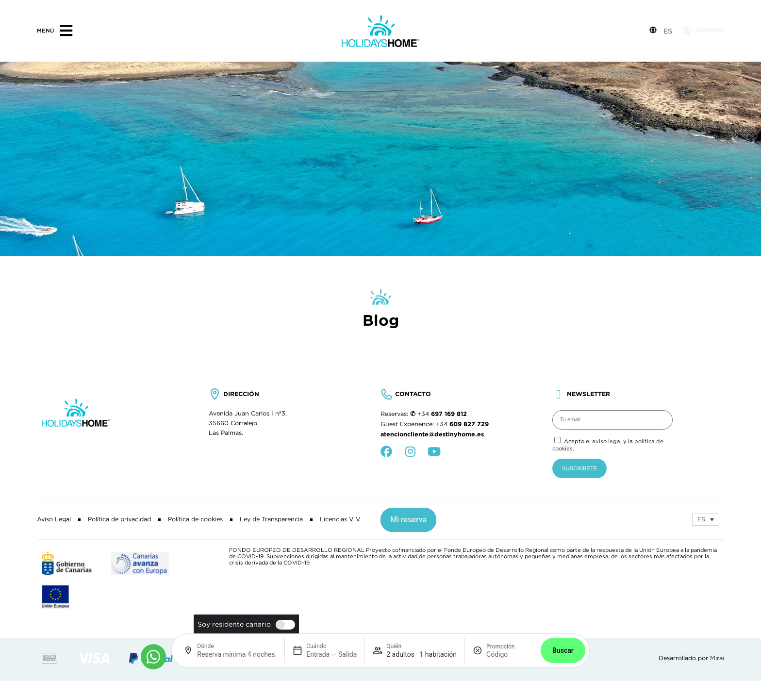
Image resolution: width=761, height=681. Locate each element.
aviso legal (607, 441)
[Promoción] (509, 654)
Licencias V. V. (340, 519)
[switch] (283, 625)
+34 (442, 414)
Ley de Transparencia (271, 519)
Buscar (563, 650)
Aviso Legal (54, 519)
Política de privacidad (119, 519)
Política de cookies (195, 519)
